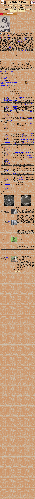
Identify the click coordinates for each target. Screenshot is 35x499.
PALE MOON (3, 80)
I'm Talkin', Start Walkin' (6, 77)
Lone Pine (24, 50)
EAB (7, 211)
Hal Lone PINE (5, 78)
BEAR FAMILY (6, 258)
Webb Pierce (20, 41)
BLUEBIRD (10, 110)
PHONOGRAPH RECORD (5, 85)
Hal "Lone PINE (22, 177)
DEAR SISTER (3, 87)
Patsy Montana (8, 47)
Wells (24, 40)
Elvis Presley (28, 62)
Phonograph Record (29, 155)
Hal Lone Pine (8, 35)
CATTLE (8, 221)
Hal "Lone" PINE (27, 137)
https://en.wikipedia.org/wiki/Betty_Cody (7, 71)
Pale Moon (15, 145)
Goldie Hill (10, 38)
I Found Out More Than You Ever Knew (21, 149)
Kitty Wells (4, 38)
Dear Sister (15, 173)
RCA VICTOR (8, 97)
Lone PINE (15, 100)
